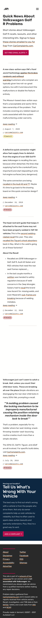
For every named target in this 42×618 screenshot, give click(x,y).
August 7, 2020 (12, 129)
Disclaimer (7, 555)
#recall (7, 210)
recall (23, 288)
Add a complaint (13, 534)
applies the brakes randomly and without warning (20, 76)
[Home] (6, 8)
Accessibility (8, 563)
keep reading (15, 124)
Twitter (23, 552)
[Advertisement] (20, 346)
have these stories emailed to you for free (19, 42)
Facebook (24, 555)
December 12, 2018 (14, 310)
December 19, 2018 (14, 202)
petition (10, 277)
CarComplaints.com (23, 45)
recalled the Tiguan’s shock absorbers (20, 240)
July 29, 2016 (12, 461)
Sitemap (23, 563)
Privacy (6, 559)
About (5, 552)
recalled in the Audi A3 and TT (16, 184)
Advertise (7, 566)
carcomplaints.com (14, 133)
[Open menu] (37, 9)
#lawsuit (8, 136)
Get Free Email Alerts (16, 53)
